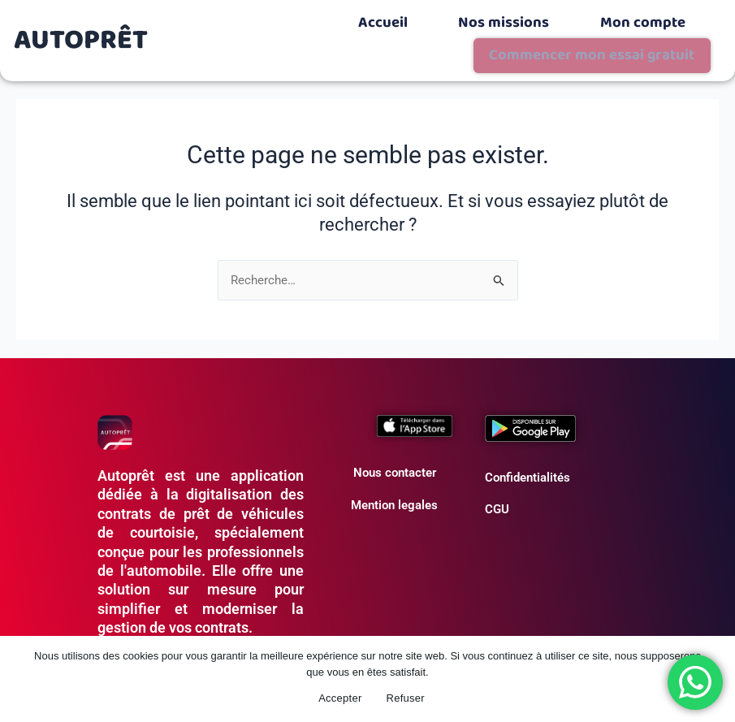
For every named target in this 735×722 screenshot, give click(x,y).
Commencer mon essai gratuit (625, 22)
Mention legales (394, 467)
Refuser (406, 698)
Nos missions (369, 18)
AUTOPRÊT (81, 21)
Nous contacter (394, 436)
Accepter (339, 698)
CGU (497, 472)
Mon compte (484, 18)
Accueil (268, 18)
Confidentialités (527, 440)
